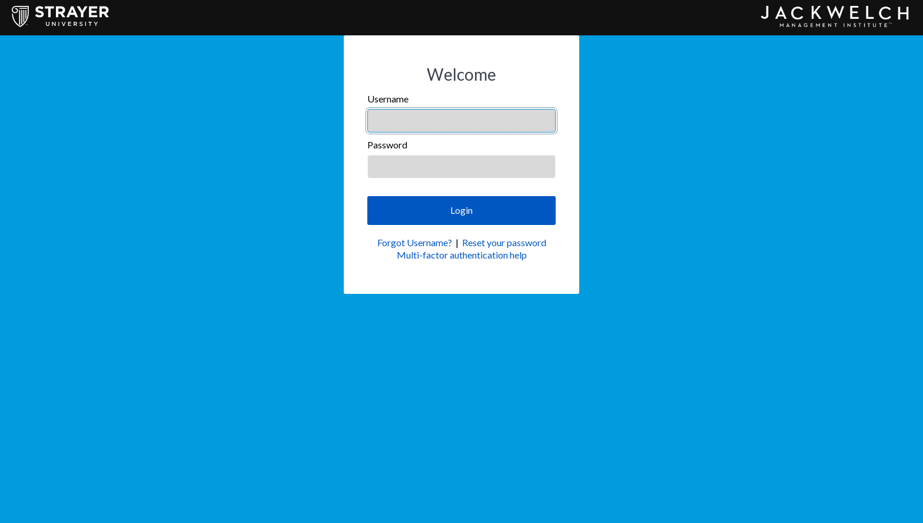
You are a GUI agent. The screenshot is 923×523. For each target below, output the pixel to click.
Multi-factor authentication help (462, 254)
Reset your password (504, 242)
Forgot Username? (414, 242)
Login (461, 210)
